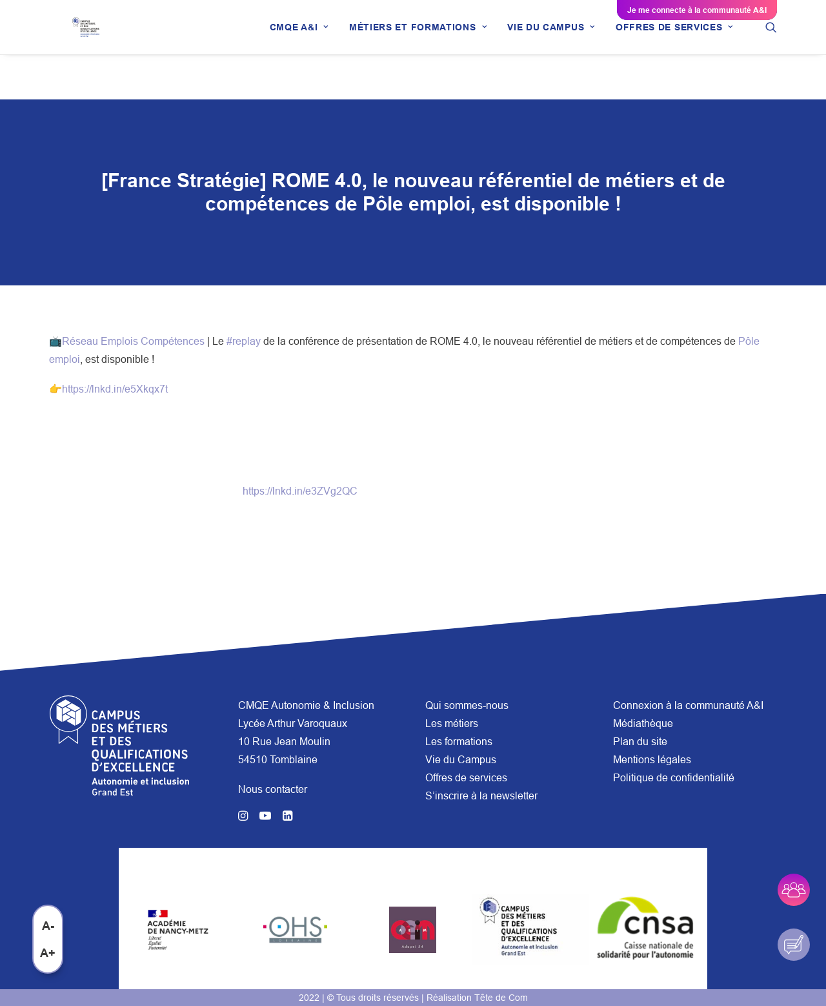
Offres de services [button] (674, 50)
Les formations (458, 741)
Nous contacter (272, 789)
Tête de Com (501, 997)
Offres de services (466, 777)
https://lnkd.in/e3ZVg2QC (300, 491)
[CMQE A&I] (94, 49)
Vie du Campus (460, 759)
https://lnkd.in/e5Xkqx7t (115, 389)
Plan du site (640, 741)
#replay (244, 341)
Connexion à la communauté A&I (688, 705)
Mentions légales (652, 759)
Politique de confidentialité (673, 777)
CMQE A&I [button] (299, 50)
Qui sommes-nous (467, 705)
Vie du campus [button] (551, 50)
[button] (771, 49)
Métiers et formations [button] (418, 50)
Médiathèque (643, 723)
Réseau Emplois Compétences (133, 341)
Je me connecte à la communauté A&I (697, 10)
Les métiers (451, 723)
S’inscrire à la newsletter (481, 795)
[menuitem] (299, 49)
